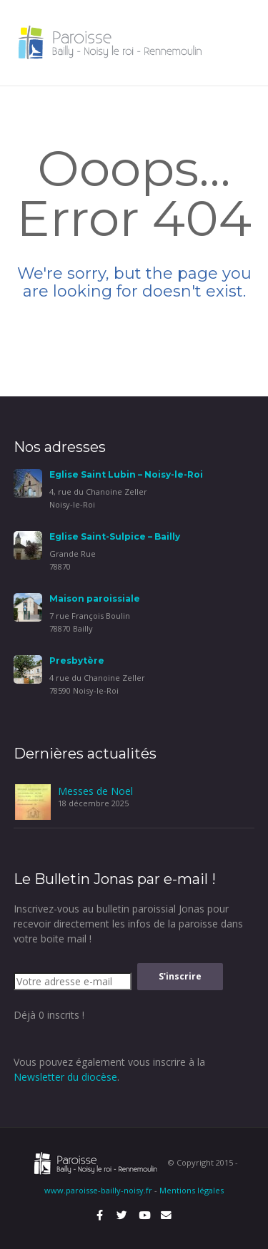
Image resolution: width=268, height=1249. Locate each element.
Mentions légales (191, 1190)
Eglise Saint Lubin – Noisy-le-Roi (126, 474)
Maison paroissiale (94, 598)
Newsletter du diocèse (65, 1077)
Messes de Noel (95, 791)
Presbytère (76, 660)
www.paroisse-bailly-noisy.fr (98, 1190)
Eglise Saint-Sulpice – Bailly (114, 536)
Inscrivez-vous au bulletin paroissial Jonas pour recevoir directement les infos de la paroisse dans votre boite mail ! (128, 923)
